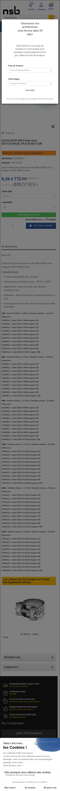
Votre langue (14, 79)
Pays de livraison (15, 66)
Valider (30, 90)
